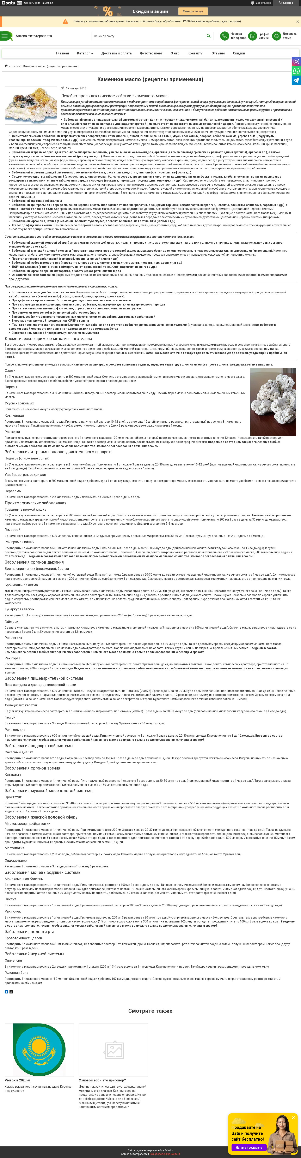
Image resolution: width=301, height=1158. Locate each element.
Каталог (83, 53)
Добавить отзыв (289, 36)
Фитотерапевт (151, 53)
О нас (175, 53)
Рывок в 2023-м (17, 1080)
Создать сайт (32, 2)
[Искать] (209, 36)
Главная (62, 53)
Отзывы (218, 53)
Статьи (15, 66)
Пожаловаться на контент (164, 1154)
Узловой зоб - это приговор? (102, 1080)
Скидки (239, 53)
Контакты (195, 53)
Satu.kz (169, 1150)
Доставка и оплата (116, 53)
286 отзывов (263, 2)
